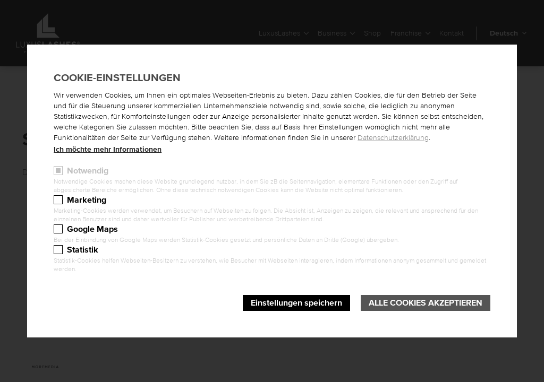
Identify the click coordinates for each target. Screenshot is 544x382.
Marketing (86, 200)
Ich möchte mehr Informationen (108, 149)
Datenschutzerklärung (393, 138)
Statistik (82, 250)
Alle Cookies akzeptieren (425, 303)
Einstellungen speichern (296, 303)
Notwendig (87, 171)
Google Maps (92, 229)
